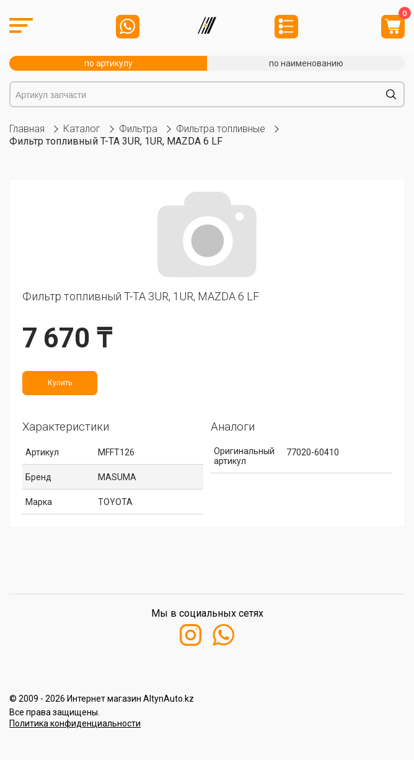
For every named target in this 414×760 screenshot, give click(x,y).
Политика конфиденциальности (75, 723)
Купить (60, 382)
